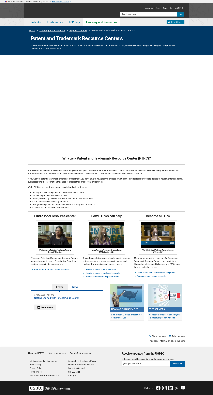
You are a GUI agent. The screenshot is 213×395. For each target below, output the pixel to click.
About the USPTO (36, 353)
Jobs (157, 8)
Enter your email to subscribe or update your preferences (148, 359)
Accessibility (35, 364)
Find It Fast (174, 22)
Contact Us (167, 8)
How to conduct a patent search (101, 269)
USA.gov (72, 375)
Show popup (53, 234)
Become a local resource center (152, 276)
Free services (157, 309)
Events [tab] (59, 287)
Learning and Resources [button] (101, 22)
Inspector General (76, 368)
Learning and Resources (52, 30)
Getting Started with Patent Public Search (56, 298)
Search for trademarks (80, 353)
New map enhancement (124, 309)
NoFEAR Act (74, 372)
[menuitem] (35, 22)
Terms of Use (36, 372)
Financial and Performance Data (44, 375)
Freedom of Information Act (81, 364)
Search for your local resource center (52, 269)
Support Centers (78, 30)
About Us (149, 8)
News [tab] (75, 287)
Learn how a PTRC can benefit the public (156, 272)
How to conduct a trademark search (103, 273)
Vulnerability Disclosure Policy (82, 361)
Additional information (160, 341)
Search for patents (57, 353)
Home (32, 30)
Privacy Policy (36, 368)
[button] (157, 337)
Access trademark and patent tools (102, 276)
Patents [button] (35, 22)
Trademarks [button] (55, 22)
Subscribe (177, 363)
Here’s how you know (61, 1)
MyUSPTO (179, 8)
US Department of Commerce (43, 361)
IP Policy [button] (74, 22)
